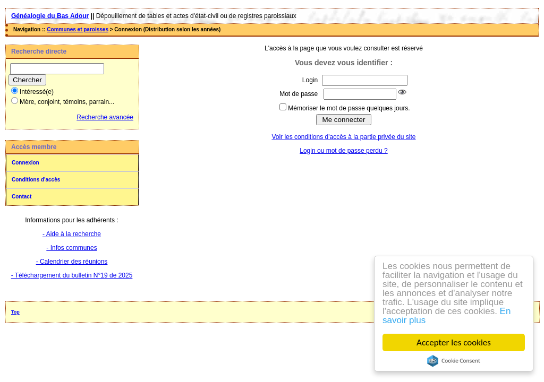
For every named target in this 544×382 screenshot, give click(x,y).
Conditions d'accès (36, 180)
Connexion (25, 163)
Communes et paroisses (77, 29)
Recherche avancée (104, 117)
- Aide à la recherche (71, 234)
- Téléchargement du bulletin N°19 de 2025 (72, 275)
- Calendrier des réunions (72, 261)
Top (15, 312)
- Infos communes (71, 247)
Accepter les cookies (453, 342)
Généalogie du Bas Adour (50, 16)
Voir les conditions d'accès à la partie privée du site (343, 137)
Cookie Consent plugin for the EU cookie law (453, 361)
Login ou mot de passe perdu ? (343, 150)
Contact (21, 196)
